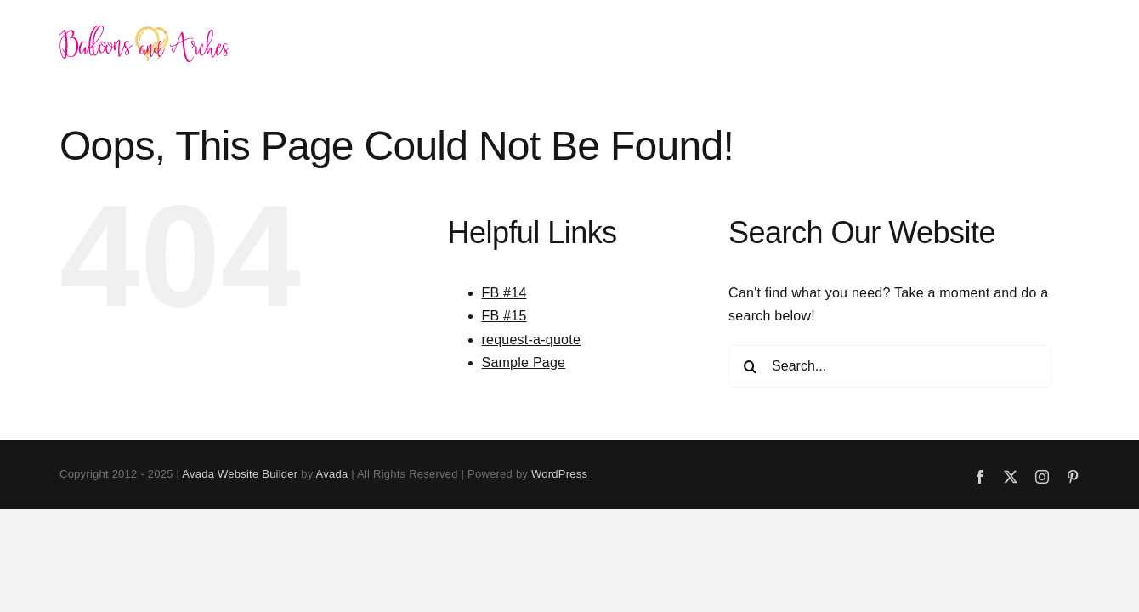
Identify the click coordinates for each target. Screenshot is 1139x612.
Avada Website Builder (240, 474)
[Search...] (889, 366)
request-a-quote (531, 339)
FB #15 (504, 316)
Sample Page (524, 362)
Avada (332, 474)
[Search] (749, 366)
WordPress (559, 474)
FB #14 (504, 293)
